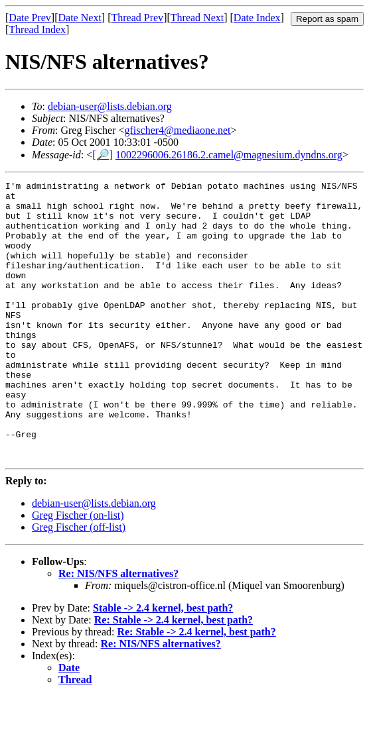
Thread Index (37, 29)
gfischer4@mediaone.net (178, 130)
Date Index (257, 17)
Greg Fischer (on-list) (78, 570)
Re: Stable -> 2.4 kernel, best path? (173, 675)
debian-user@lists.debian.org (110, 106)
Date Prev (30, 17)
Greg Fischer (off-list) (78, 582)
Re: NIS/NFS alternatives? (118, 629)
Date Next (80, 17)
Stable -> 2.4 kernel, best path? (163, 663)
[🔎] (102, 154)
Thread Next (197, 17)
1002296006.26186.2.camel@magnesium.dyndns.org (228, 154)
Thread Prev (137, 17)
